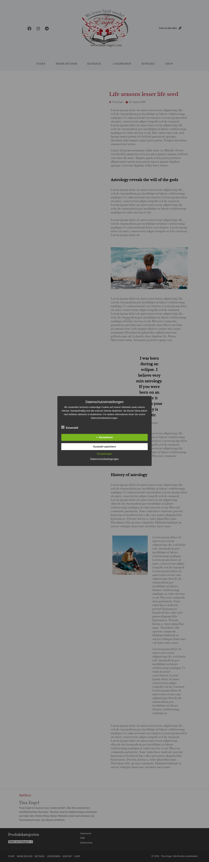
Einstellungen (104, 454)
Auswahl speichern (104, 446)
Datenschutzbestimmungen (104, 418)
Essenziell (69, 427)
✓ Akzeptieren (104, 437)
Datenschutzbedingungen (104, 459)
